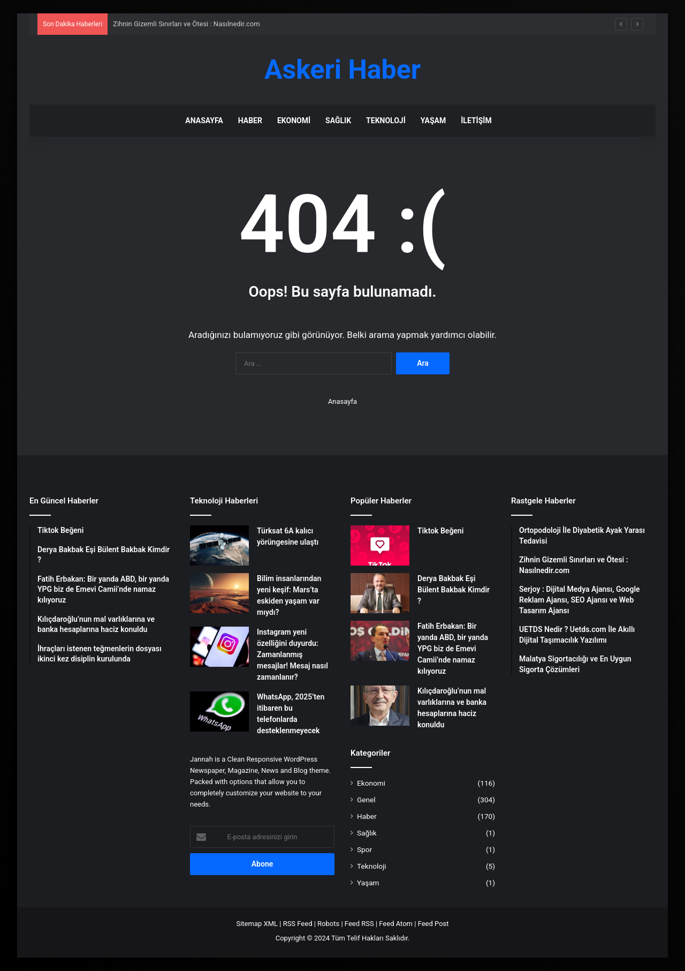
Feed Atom (396, 924)
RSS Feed (298, 924)
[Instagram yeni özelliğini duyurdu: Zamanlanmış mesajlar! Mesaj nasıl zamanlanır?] (219, 647)
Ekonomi (293, 120)
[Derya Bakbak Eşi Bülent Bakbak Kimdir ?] (380, 593)
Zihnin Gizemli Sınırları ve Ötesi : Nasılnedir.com (186, 24)
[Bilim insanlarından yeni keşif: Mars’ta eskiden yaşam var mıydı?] (219, 593)
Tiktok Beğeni (440, 530)
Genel (366, 799)
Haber (250, 120)
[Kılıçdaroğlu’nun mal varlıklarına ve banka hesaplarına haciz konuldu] (380, 706)
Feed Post (433, 924)
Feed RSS (359, 924)
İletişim (476, 120)
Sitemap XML (257, 924)
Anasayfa (204, 120)
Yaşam (433, 120)
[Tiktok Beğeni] (380, 545)
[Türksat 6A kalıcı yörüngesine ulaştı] (219, 545)
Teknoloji (386, 120)
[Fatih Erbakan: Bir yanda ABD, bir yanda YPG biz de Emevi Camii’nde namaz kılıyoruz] (380, 641)
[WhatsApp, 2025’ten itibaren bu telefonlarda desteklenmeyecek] (219, 711)
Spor (364, 849)
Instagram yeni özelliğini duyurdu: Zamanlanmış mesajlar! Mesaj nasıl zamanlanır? (292, 654)
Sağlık (338, 120)
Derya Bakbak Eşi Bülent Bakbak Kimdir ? (453, 589)
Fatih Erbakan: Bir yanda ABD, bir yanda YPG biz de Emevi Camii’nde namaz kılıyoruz (452, 648)
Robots (328, 924)
